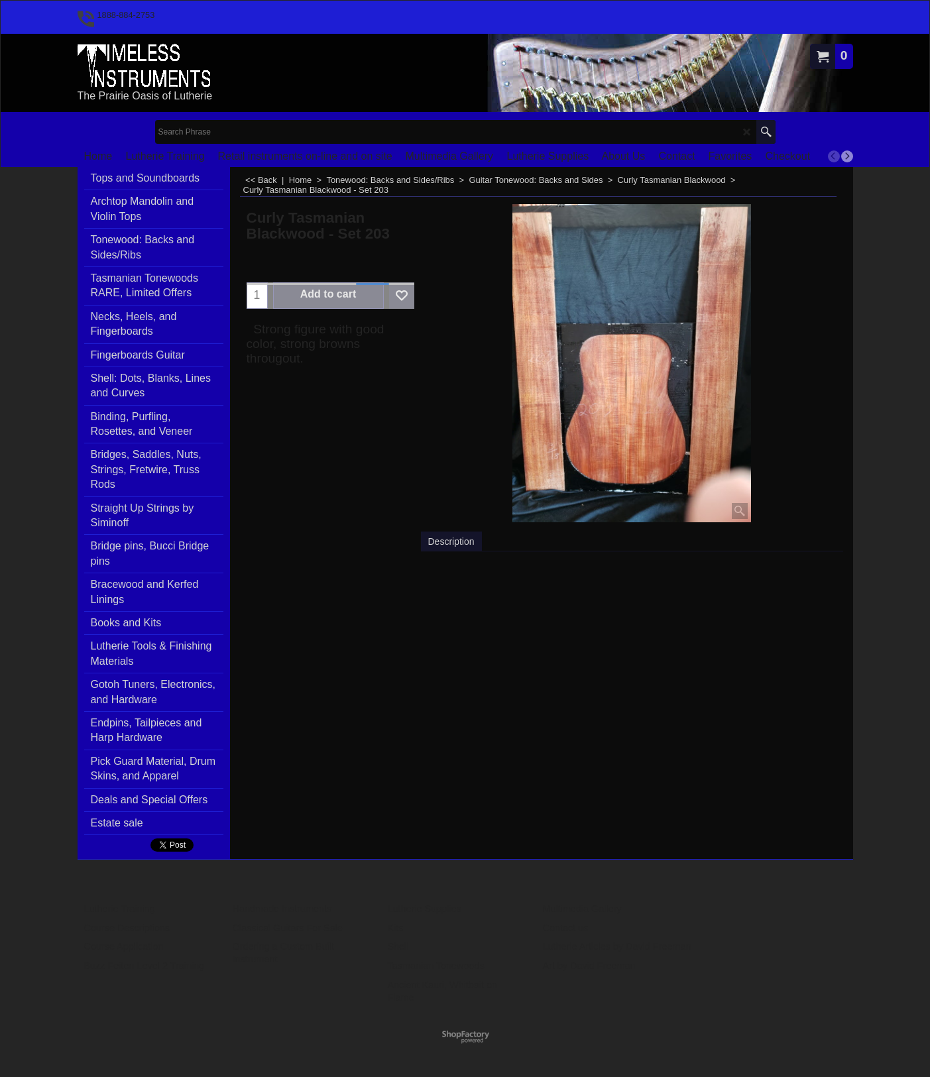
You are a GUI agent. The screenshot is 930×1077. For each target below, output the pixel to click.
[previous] (834, 156)
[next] (847, 156)
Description (451, 541)
